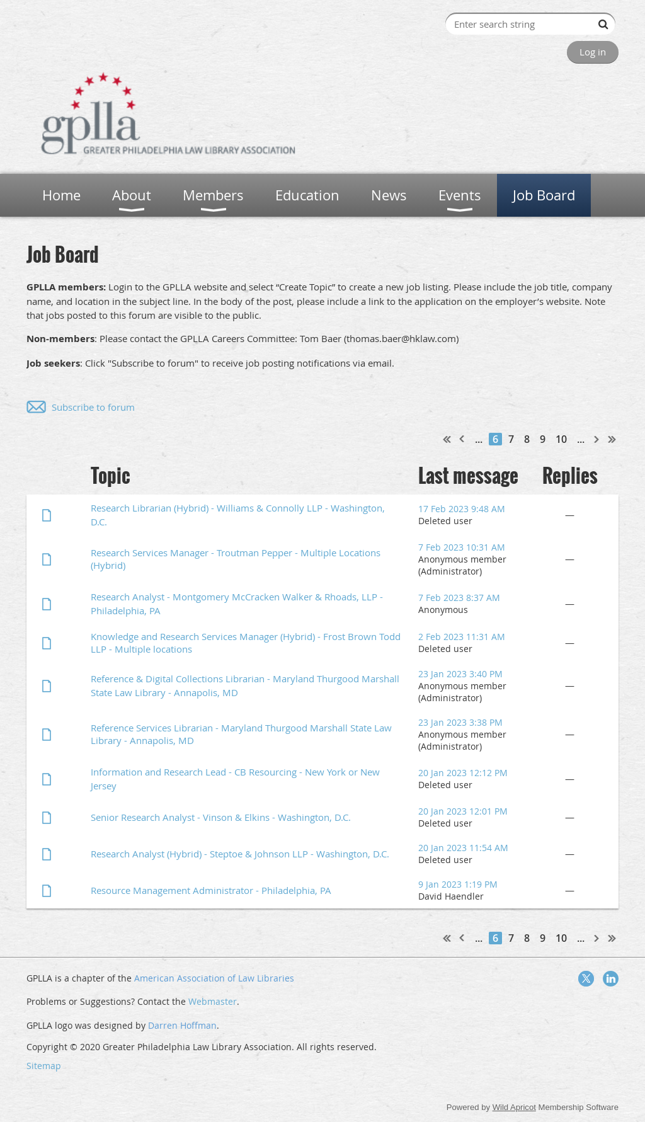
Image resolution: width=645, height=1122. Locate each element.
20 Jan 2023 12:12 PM (463, 773)
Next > (597, 439)
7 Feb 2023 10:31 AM (461, 547)
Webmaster (212, 1001)
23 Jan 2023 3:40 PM (460, 674)
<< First (447, 439)
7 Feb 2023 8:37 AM (459, 598)
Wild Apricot (514, 1107)
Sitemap (43, 1066)
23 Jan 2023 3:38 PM (460, 722)
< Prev (462, 439)
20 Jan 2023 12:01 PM (463, 811)
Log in (592, 51)
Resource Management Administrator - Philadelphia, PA (211, 890)
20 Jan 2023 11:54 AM (463, 848)
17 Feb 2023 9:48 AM (461, 509)
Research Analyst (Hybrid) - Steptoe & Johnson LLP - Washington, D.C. (240, 853)
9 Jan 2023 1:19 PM (458, 884)
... (478, 439)
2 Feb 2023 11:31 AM (461, 637)
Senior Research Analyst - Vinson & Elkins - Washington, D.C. (221, 817)
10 (561, 439)
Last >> (612, 439)
